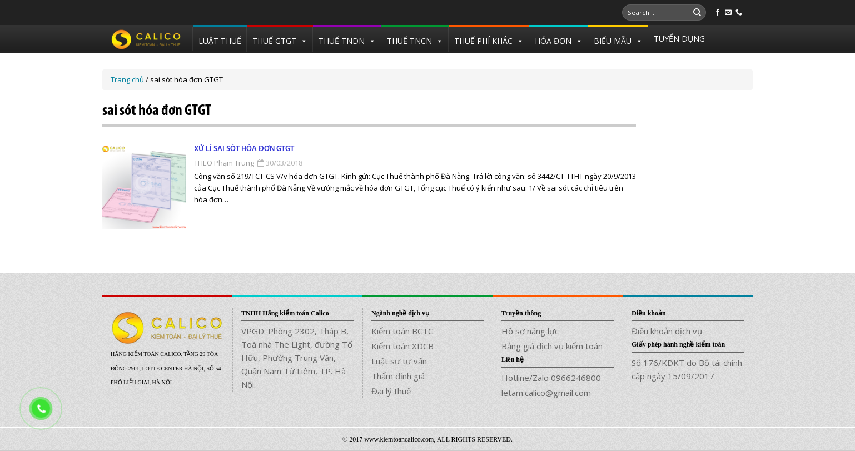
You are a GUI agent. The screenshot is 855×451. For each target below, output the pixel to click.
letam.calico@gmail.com (546, 392)
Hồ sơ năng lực (530, 331)
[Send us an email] (728, 13)
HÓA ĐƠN (553, 41)
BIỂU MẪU (613, 41)
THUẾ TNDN (342, 41)
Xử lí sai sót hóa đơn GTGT (244, 149)
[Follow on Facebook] (717, 13)
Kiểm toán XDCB (402, 346)
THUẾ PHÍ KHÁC (483, 41)
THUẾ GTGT (274, 41)
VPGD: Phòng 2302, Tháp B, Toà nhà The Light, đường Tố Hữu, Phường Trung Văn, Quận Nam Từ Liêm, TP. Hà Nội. (296, 357)
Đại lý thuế (391, 391)
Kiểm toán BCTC (402, 331)
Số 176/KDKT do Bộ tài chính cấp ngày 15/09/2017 (687, 369)
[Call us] (738, 13)
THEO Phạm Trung (224, 163)
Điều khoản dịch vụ (667, 331)
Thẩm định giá (398, 376)
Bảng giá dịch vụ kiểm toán (552, 346)
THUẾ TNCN (409, 41)
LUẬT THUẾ (219, 41)
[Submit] (697, 12)
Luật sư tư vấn (399, 361)
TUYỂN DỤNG (679, 38)
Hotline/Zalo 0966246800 (551, 377)
